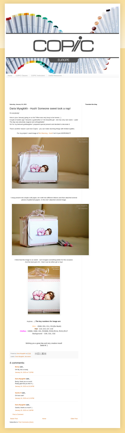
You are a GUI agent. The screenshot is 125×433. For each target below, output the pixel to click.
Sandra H (18, 393)
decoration (28, 356)
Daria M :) (43, 345)
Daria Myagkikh (19, 356)
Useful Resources (55, 76)
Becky (17, 367)
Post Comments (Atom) (25, 422)
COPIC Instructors (38, 76)
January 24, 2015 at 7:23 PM (24, 372)
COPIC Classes (22, 76)
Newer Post (14, 419)
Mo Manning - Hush (46, 133)
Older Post (74, 419)
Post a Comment (18, 414)
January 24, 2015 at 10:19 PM (24, 386)
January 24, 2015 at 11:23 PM (24, 398)
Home (10, 76)
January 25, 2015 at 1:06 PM (24, 410)
